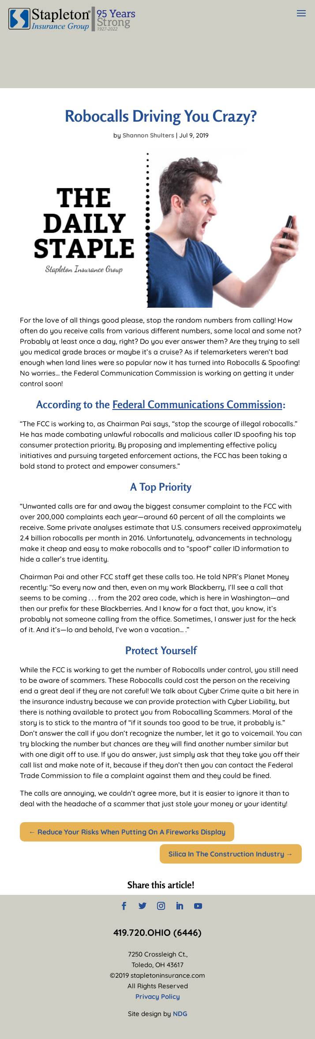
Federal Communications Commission (197, 404)
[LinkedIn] (180, 906)
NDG (180, 1013)
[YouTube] (198, 906)
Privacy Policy (157, 996)
